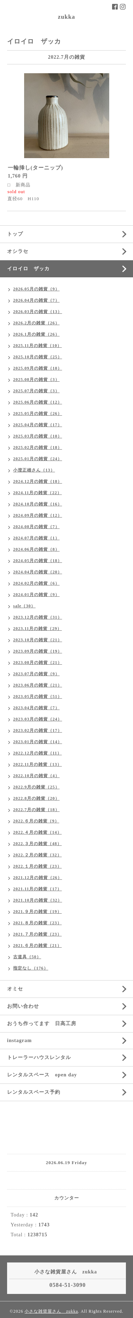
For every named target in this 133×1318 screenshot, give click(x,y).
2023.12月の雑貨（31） (37, 617)
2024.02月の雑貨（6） (36, 583)
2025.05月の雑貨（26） (37, 413)
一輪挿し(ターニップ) (35, 167)
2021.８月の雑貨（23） (37, 922)
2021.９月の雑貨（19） (37, 911)
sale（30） (24, 605)
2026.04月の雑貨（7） (36, 300)
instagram (19, 1040)
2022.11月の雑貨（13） (37, 764)
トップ (15, 234)
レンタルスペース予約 (33, 1092)
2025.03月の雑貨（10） (37, 436)
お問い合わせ (23, 1006)
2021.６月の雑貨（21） (37, 945)
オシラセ (17, 251)
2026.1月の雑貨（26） (36, 334)
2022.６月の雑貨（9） (36, 821)
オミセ (15, 989)
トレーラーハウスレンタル (39, 1057)
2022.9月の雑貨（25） (36, 787)
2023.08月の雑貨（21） (37, 662)
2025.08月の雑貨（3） (36, 379)
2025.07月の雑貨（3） (36, 390)
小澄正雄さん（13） (34, 470)
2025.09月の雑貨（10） (37, 368)
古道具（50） (27, 956)
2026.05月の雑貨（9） (36, 289)
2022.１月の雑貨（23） (37, 866)
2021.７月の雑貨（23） (37, 934)
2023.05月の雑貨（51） (37, 696)
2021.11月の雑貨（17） (37, 888)
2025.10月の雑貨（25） (37, 356)
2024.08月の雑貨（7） (36, 526)
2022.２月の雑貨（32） (37, 854)
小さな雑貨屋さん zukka (51, 1311)
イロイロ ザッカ (28, 268)
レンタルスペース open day (42, 1074)
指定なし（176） (30, 968)
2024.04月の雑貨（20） (37, 572)
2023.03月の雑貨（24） (37, 719)
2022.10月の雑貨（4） (36, 775)
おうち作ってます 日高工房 (41, 1023)
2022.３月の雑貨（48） (37, 843)
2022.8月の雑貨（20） (36, 798)
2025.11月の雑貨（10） (37, 345)
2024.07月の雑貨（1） (36, 538)
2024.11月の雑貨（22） (37, 492)
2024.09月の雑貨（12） (37, 515)
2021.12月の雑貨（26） (37, 877)
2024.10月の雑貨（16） (37, 504)
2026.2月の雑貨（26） (36, 322)
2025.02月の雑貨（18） (37, 447)
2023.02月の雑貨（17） (37, 730)
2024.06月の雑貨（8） (36, 549)
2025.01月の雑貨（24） (37, 458)
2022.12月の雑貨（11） (37, 753)
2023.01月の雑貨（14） (37, 741)
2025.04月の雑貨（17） (37, 424)
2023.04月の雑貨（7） (36, 707)
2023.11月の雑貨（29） (37, 628)
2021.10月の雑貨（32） (37, 900)
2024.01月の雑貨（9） (36, 594)
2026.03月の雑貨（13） (37, 311)
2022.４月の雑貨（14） (37, 832)
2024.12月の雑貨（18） (37, 481)
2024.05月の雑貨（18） (37, 560)
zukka (66, 16)
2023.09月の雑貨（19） (37, 651)
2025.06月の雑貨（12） (37, 402)
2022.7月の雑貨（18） (36, 809)
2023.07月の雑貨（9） (36, 673)
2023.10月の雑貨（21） (37, 639)
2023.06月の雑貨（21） (37, 685)
